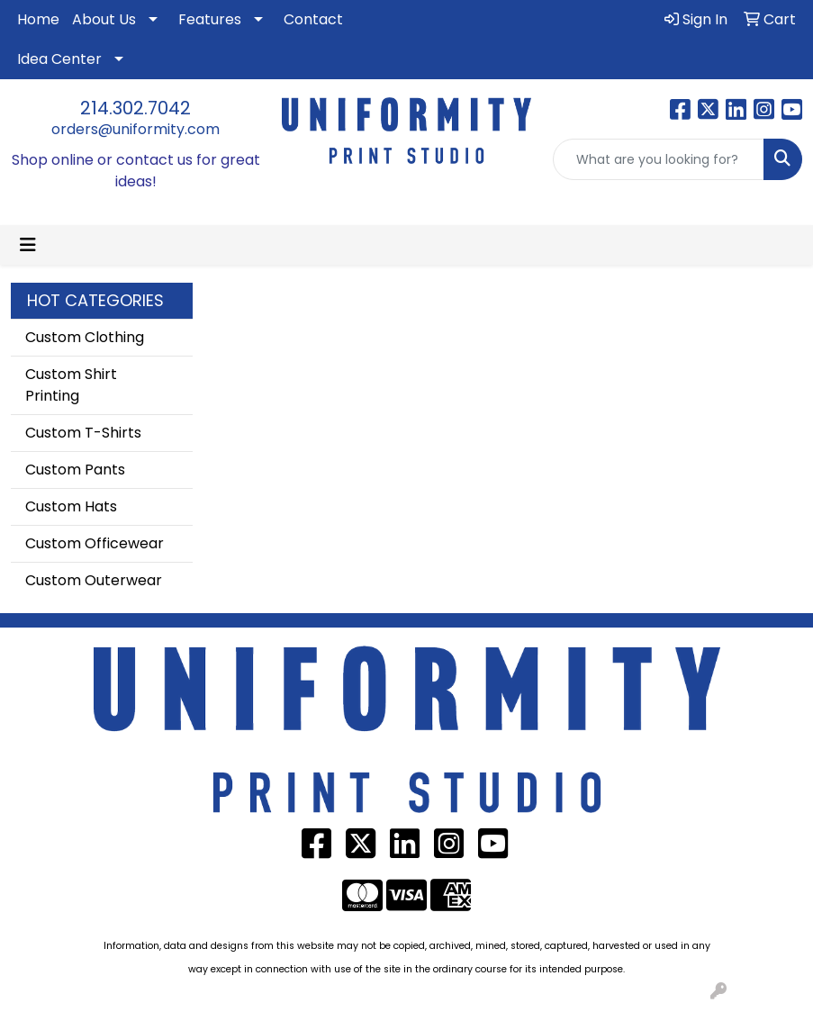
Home (38, 19)
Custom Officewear (94, 543)
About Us (104, 19)
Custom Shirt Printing (71, 385)
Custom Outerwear (93, 580)
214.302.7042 (135, 108)
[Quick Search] (658, 159)
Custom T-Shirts (83, 432)
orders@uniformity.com (135, 129)
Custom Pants (75, 469)
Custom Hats (71, 506)
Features (209, 19)
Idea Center (59, 59)
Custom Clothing (84, 337)
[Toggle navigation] (28, 245)
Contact (313, 19)
